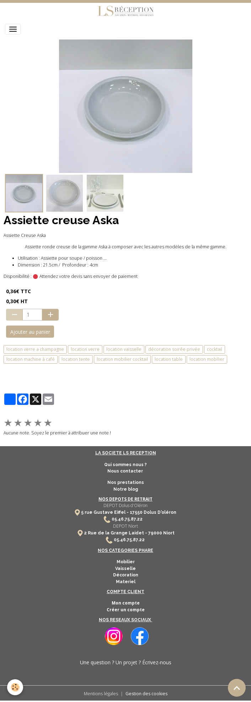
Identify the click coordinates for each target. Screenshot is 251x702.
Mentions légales (101, 694)
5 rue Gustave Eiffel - (105, 512)
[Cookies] (15, 687)
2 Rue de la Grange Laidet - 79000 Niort (129, 533)
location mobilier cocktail (122, 359)
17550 (136, 512)
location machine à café (30, 359)
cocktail (214, 349)
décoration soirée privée (174, 349)
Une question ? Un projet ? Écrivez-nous (125, 662)
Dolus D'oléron (159, 512)
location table (169, 359)
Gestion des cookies (146, 694)
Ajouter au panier (30, 331)
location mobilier (206, 359)
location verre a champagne (35, 349)
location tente (76, 359)
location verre (85, 349)
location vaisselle (123, 349)
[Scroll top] (237, 688)
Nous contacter (125, 471)
